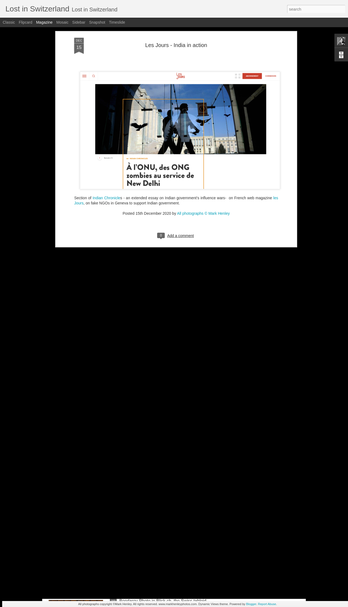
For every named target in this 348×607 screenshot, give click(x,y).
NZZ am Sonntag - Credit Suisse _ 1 (154, 477)
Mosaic (62, 22)
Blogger (251, 604)
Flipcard (25, 22)
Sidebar (78, 22)
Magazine (44, 22)
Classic (9, 22)
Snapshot (97, 22)
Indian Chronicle (106, 105)
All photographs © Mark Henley (203, 121)
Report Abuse (267, 604)
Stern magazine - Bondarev (145, 539)
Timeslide (117, 22)
